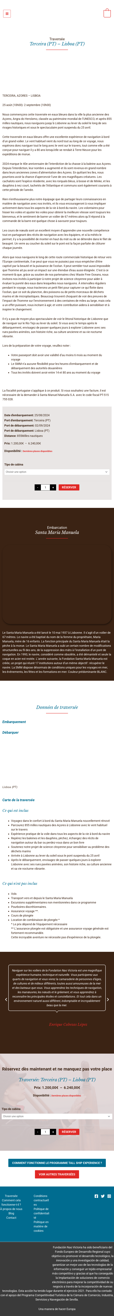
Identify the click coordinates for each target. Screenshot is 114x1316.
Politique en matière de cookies (41, 1226)
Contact (11, 1217)
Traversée (11, 1196)
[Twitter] (103, 1196)
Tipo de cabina (13, 464)
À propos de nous (11, 1209)
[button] (6, 999)
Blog (11, 1213)
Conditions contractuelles (41, 1200)
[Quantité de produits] (45, 487)
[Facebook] (96, 1196)
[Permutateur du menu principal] (7, 13)
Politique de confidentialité (41, 1213)
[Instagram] (109, 1196)
